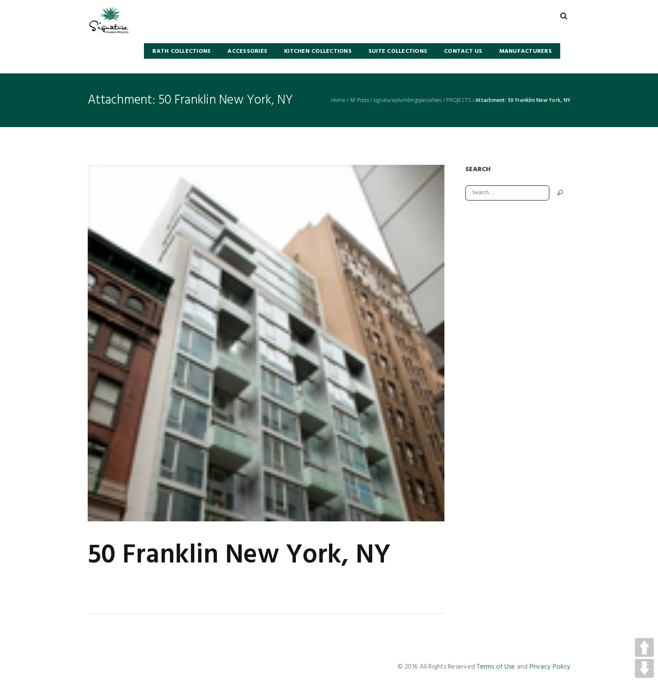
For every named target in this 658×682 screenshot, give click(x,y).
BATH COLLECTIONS (181, 51)
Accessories (247, 51)
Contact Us (463, 51)
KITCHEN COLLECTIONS (318, 51)
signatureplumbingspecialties (407, 100)
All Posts (359, 100)
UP (644, 647)
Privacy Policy (550, 666)
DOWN (644, 668)
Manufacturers (525, 51)
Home (338, 100)
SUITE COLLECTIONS (397, 51)
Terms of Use (496, 666)
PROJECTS (458, 100)
